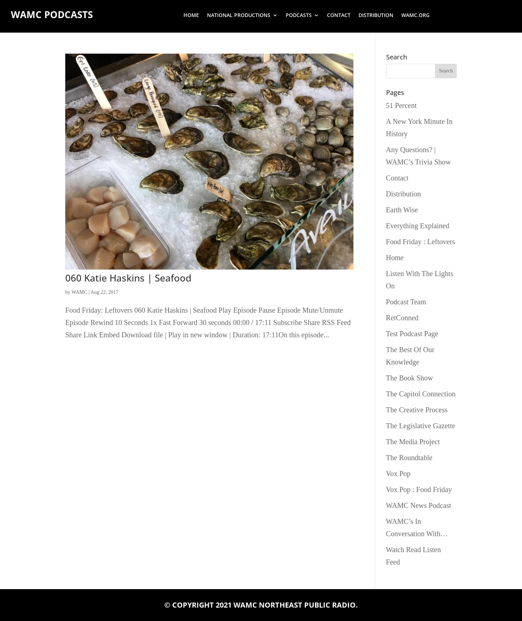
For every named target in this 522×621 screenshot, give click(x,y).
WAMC (79, 292)
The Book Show (409, 378)
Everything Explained (418, 226)
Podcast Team (406, 302)
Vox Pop (398, 474)
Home (191, 15)
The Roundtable (409, 458)
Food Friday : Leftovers (420, 242)
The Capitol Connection (421, 394)
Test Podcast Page (412, 334)
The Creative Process (417, 410)
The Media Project (413, 442)
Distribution (376, 15)
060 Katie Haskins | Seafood (128, 277)
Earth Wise (402, 210)
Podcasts (299, 15)
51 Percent (401, 105)
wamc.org (415, 15)
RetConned (402, 318)
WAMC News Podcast (418, 505)
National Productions (238, 15)
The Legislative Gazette (420, 426)
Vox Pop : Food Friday (419, 489)
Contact (339, 15)
